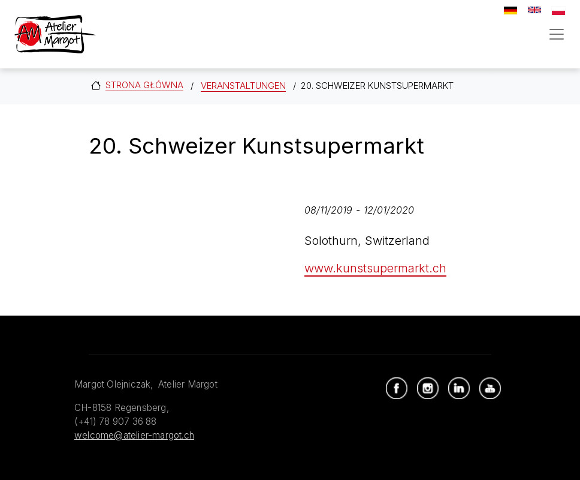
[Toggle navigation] (557, 34)
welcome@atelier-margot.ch (134, 435)
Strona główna (144, 85)
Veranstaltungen (243, 85)
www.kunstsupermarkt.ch (375, 268)
